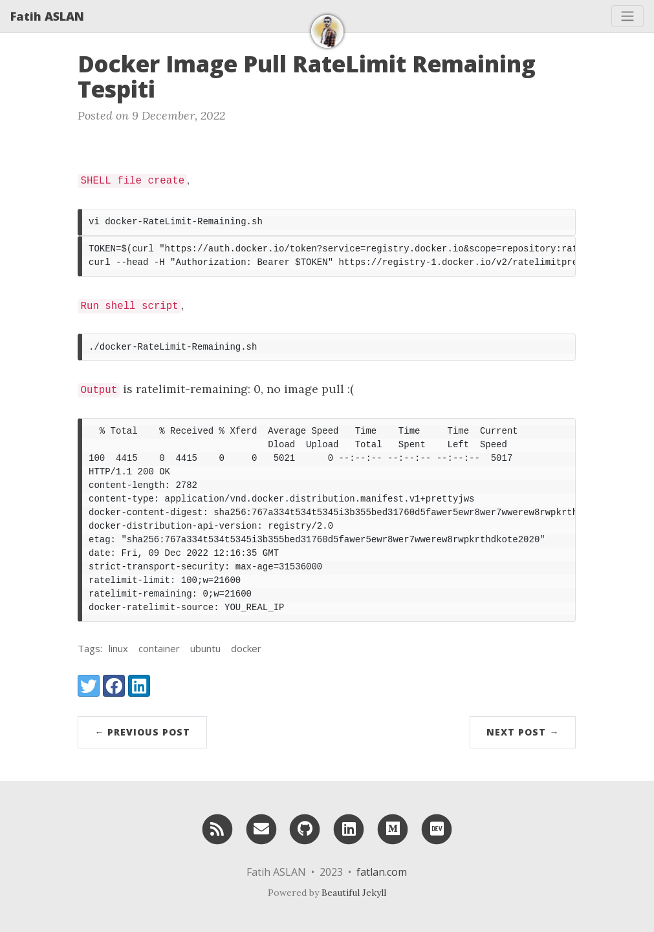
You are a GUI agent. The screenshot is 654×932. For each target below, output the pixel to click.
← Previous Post (142, 732)
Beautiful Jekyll (354, 892)
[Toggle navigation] (627, 16)
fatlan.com (381, 872)
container (159, 648)
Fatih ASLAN (47, 16)
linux (118, 648)
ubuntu (205, 648)
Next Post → (522, 732)
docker (246, 648)
